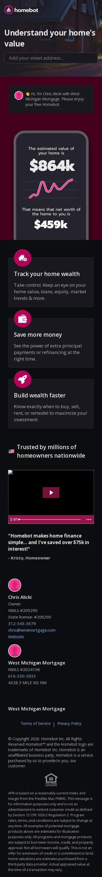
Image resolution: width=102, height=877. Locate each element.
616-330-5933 (22, 676)
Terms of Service (36, 723)
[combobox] (51, 58)
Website (16, 636)
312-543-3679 (22, 623)
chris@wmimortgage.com (31, 630)
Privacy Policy (69, 723)
